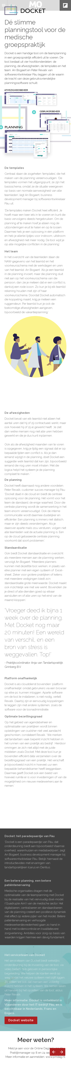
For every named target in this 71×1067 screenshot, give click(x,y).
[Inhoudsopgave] (3, 5)
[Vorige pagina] (54, 1052)
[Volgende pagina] (61, 1052)
